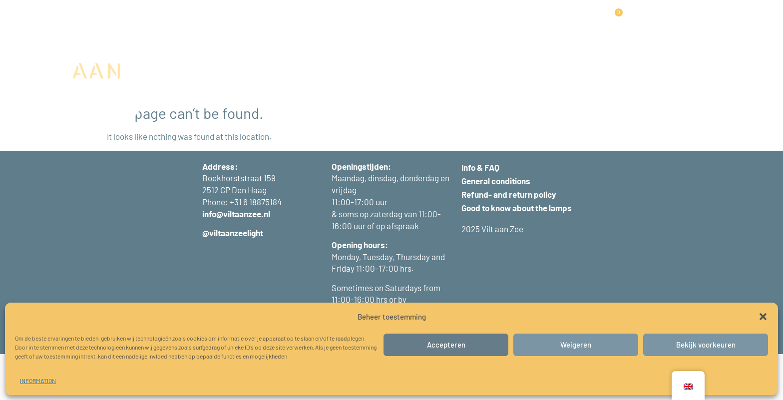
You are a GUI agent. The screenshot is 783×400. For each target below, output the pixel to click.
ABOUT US (495, 21)
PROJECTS (335, 21)
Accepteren (446, 344)
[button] (763, 317)
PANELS (288, 21)
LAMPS (245, 21)
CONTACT (540, 21)
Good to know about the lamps (516, 254)
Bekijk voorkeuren (706, 344)
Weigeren (575, 344)
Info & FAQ (480, 213)
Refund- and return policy (508, 241)
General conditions (495, 227)
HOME (209, 21)
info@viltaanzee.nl (236, 260)
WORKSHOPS (386, 21)
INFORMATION (38, 380)
